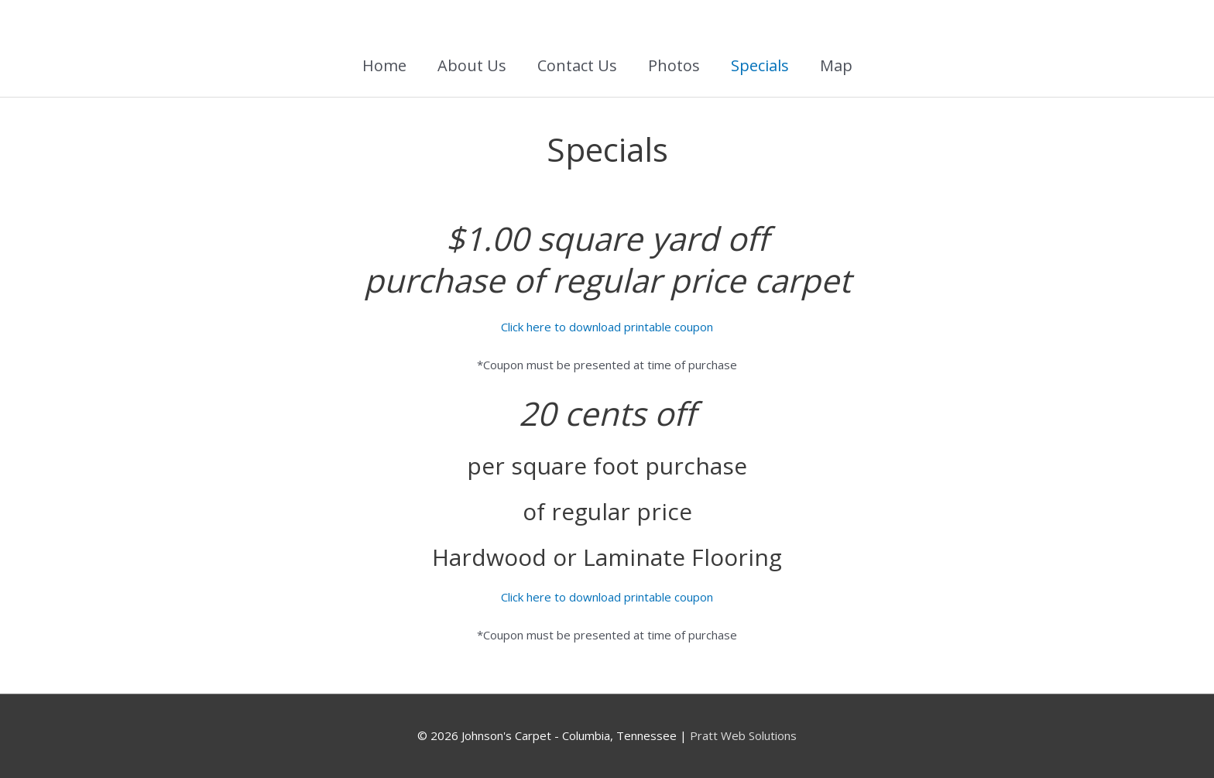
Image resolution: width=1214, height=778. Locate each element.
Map (836, 65)
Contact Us (577, 65)
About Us (471, 65)
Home (384, 65)
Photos (674, 65)
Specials (760, 65)
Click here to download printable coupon (607, 326)
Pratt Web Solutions (743, 735)
